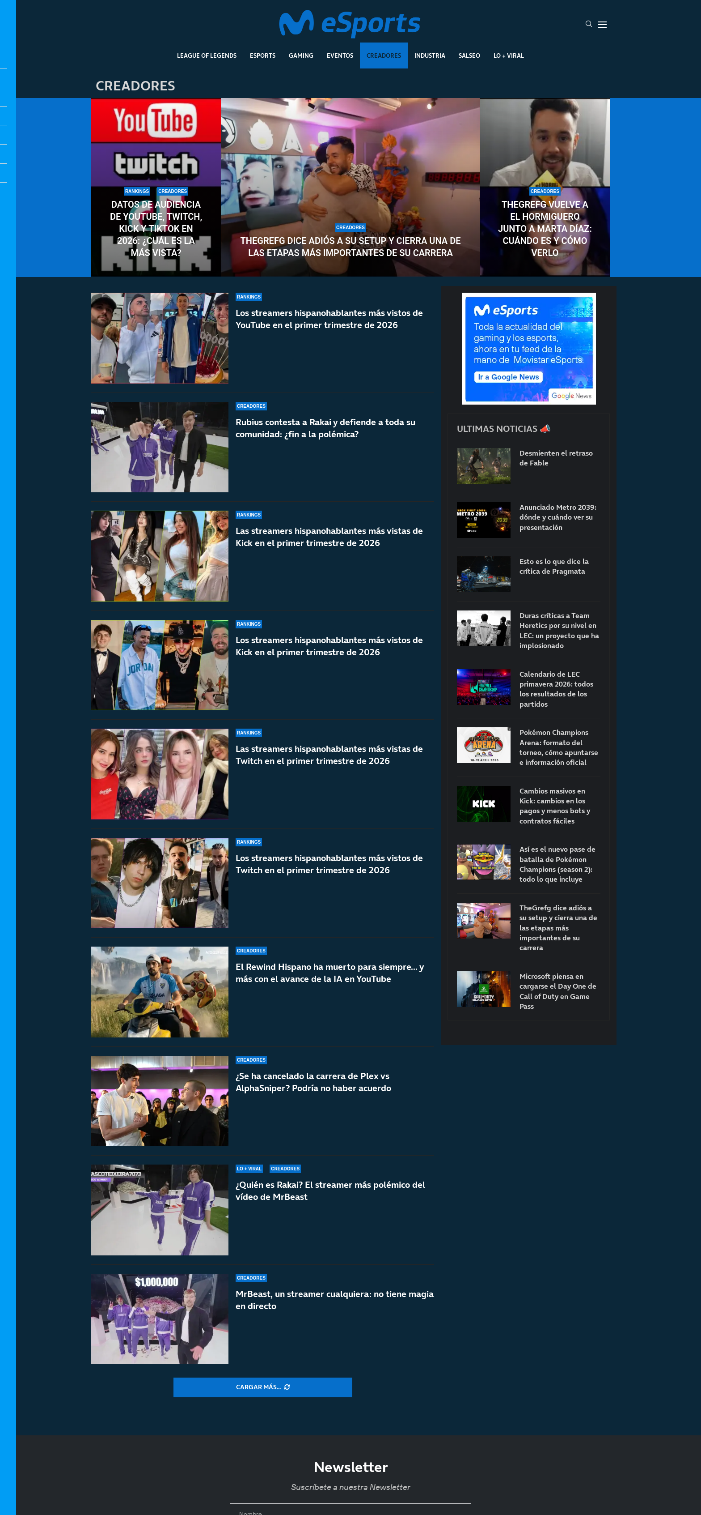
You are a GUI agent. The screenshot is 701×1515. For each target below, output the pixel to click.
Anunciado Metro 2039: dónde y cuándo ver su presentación (557, 517)
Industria (429, 55)
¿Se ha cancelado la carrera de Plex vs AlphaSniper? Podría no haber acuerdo (313, 1082)
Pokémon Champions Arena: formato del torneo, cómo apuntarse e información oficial (558, 747)
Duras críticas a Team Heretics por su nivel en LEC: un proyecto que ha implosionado (559, 630)
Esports (262, 55)
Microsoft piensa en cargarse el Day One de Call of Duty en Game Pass (557, 991)
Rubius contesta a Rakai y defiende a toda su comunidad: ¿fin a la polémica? (325, 428)
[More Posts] (262, 1387)
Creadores (384, 55)
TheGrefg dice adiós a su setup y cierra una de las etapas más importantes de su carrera (351, 246)
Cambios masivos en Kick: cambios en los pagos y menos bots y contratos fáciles (554, 806)
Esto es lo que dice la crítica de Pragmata (554, 566)
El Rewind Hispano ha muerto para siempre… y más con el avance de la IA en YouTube (330, 972)
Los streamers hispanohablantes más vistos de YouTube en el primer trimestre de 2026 (329, 319)
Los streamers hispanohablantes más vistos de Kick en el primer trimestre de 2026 (329, 656)
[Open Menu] (602, 24)
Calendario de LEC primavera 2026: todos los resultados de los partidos (556, 689)
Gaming (301, 55)
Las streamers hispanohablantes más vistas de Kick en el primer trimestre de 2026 (329, 537)
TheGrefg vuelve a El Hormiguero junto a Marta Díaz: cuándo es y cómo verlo (545, 228)
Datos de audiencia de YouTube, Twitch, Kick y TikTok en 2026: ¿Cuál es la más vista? (156, 228)
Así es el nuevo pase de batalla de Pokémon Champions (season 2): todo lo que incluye (557, 864)
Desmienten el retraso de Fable (556, 458)
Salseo (469, 55)
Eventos (340, 55)
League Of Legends (206, 55)
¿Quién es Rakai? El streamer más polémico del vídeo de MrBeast (330, 1190)
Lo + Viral (509, 55)
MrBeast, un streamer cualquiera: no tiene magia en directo (335, 1300)
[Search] (588, 25)
